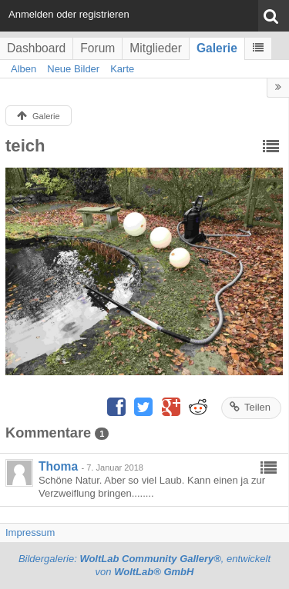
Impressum (30, 532)
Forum (97, 48)
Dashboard (36, 48)
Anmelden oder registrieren (68, 14)
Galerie (217, 48)
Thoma (58, 466)
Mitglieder (155, 48)
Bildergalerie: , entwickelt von (144, 565)
